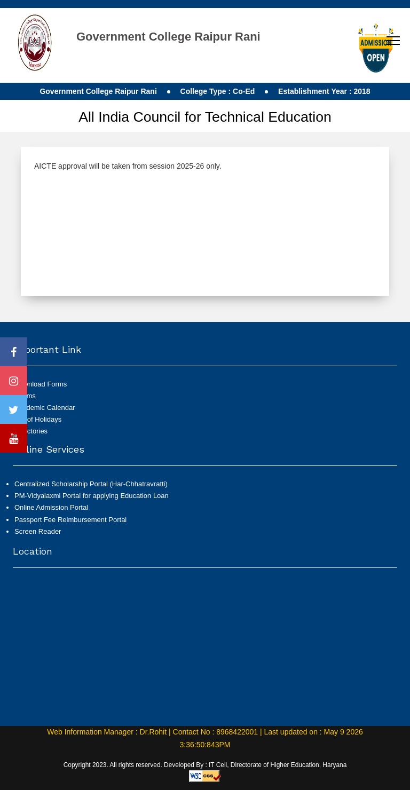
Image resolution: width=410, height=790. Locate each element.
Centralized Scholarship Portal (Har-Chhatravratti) (91, 491)
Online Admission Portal (51, 514)
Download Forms (40, 384)
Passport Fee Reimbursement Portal (70, 526)
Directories (31, 431)
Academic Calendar (44, 408)
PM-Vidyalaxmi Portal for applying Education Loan (91, 503)
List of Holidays (37, 419)
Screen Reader (37, 538)
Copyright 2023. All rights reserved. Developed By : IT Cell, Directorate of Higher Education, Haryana (205, 765)
